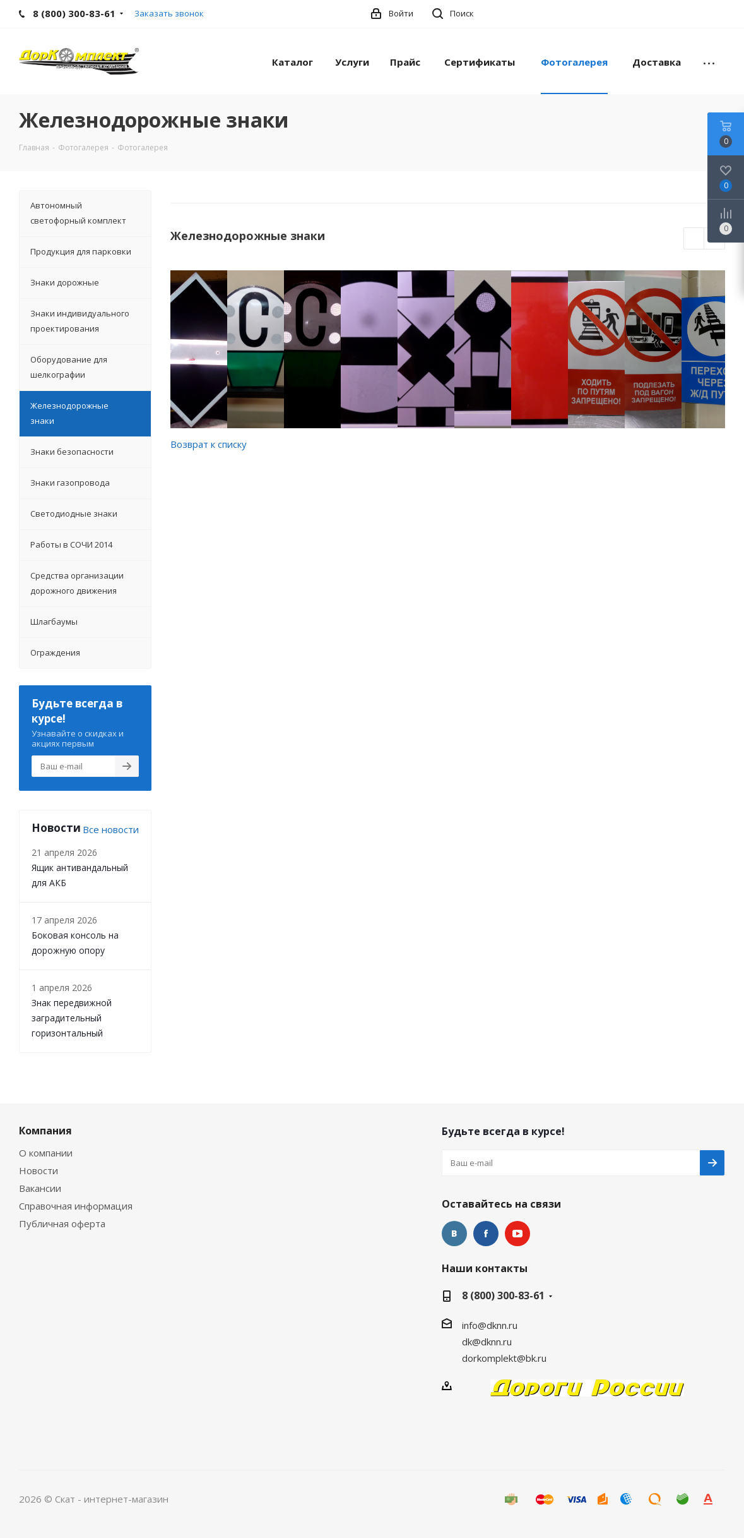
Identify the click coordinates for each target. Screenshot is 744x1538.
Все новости (111, 829)
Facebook (486, 1233)
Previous (694, 239)
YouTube (517, 1233)
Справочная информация (76, 1205)
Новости (38, 1170)
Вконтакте (454, 1233)
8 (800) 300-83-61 (503, 1295)
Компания (45, 1131)
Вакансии (40, 1188)
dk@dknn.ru (487, 1341)
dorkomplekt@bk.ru (504, 1358)
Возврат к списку (208, 444)
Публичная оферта (62, 1223)
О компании (46, 1152)
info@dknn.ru (489, 1325)
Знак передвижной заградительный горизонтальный (72, 1018)
